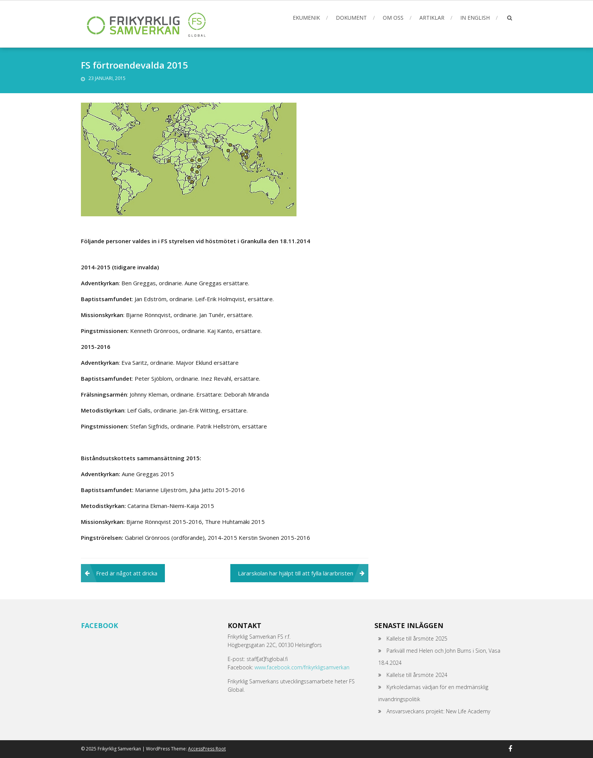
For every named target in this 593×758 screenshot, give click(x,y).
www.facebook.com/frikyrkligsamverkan (302, 667)
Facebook (99, 625)
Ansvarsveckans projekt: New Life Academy (438, 711)
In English (475, 17)
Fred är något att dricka (126, 573)
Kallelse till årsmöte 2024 (417, 674)
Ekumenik (306, 17)
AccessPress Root (207, 748)
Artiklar (431, 17)
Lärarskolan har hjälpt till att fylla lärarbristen (295, 573)
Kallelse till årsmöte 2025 (417, 638)
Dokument (351, 17)
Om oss (393, 17)
